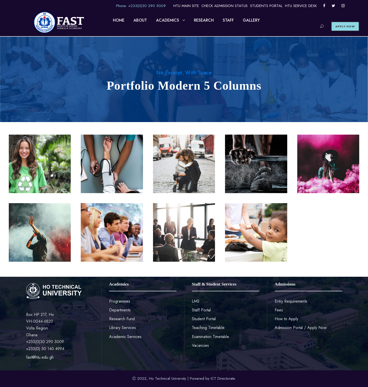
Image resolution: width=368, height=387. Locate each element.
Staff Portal (201, 310)
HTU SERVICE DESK (301, 6)
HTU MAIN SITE (186, 6)
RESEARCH (204, 20)
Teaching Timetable (208, 327)
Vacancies (200, 345)
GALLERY (251, 20)
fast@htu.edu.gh (40, 357)
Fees (279, 310)
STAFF (228, 20)
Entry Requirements (291, 301)
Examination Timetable (210, 337)
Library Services (122, 327)
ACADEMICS (167, 20)
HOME (118, 20)
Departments (120, 310)
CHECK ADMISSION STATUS (224, 6)
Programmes (119, 301)
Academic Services (125, 337)
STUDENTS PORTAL (266, 6)
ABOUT (140, 20)
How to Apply (286, 319)
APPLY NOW (345, 26)
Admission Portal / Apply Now (301, 327)
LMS (195, 301)
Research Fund (122, 319)
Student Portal (204, 319)
